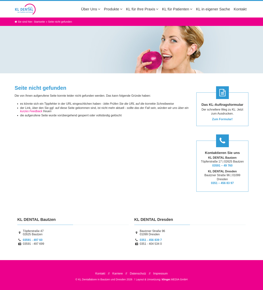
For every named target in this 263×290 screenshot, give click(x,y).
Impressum (160, 273)
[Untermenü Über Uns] (100, 9)
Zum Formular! (222, 119)
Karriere (117, 273)
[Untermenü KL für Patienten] (192, 9)
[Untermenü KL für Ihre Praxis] (158, 9)
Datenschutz (138, 273)
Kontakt (100, 273)
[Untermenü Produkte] (122, 9)
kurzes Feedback (31, 111)
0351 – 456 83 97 (222, 183)
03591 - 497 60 (33, 239)
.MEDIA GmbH (175, 279)
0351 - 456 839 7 (151, 239)
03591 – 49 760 (222, 165)
